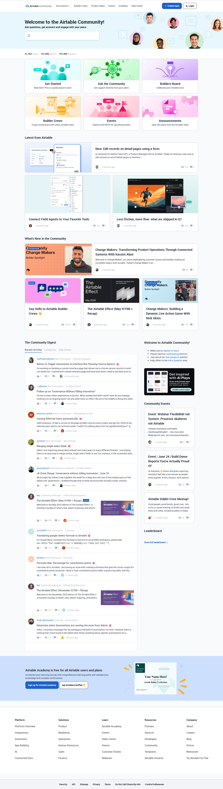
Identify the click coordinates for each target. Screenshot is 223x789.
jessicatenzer (43, 468)
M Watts (41, 557)
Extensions (21, 739)
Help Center (137, 5)
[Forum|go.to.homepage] (38, 6)
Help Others (65, 349)
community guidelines (176, 353)
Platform (20, 720)
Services (149, 732)
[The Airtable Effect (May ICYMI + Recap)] (111, 304)
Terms (108, 784)
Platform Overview (25, 726)
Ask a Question (175, 360)
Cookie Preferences (154, 784)
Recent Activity (33, 349)
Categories (50, 349)
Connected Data (24, 758)
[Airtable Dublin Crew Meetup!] (169, 508)
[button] (172, 6)
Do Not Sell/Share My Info (127, 784)
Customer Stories (111, 751)
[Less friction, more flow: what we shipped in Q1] (155, 203)
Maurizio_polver (44, 413)
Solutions (63, 720)
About (189, 726)
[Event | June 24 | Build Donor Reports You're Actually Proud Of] (169, 470)
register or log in (171, 350)
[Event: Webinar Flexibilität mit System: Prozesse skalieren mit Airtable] (169, 428)
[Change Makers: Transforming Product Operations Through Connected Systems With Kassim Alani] (111, 259)
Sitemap (84, 784)
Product (62, 726)
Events (111, 5)
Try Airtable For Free (197, 758)
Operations (64, 739)
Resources (150, 720)
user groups (171, 357)
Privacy (96, 784)
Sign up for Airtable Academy (42, 684)
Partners (149, 726)
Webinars (107, 758)
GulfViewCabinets (45, 358)
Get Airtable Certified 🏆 (74, 684)
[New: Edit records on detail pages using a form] (111, 157)
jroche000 (41, 530)
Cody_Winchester (45, 620)
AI (16, 751)
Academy (123, 5)
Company (191, 720)
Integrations (21, 732)
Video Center (109, 739)
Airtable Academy (111, 726)
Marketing (64, 732)
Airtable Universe (154, 758)
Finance (62, 758)
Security (63, 784)
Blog (188, 739)
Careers (190, 732)
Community (151, 745)
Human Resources (68, 745)
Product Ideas (98, 5)
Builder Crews (80, 5)
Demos (106, 745)
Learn (105, 720)
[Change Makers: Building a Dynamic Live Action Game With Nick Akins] (170, 304)
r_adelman (42, 386)
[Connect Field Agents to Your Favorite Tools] (67, 203)
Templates (150, 751)
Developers (151, 739)
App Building (22, 745)
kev (38, 495)
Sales (61, 751)
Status (190, 745)
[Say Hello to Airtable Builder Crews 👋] (53, 304)
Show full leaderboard (156, 542)
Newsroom (192, 751)
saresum (41, 440)
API (73, 784)
